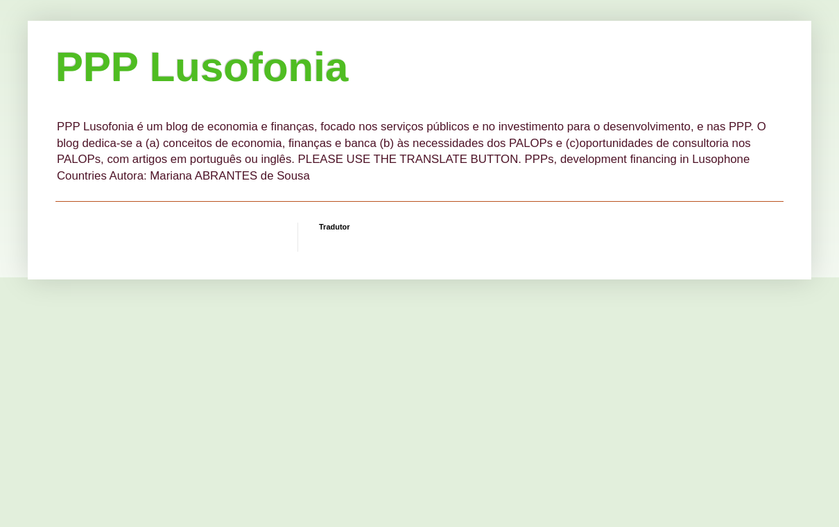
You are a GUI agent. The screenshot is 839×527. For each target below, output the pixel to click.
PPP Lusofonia (201, 67)
